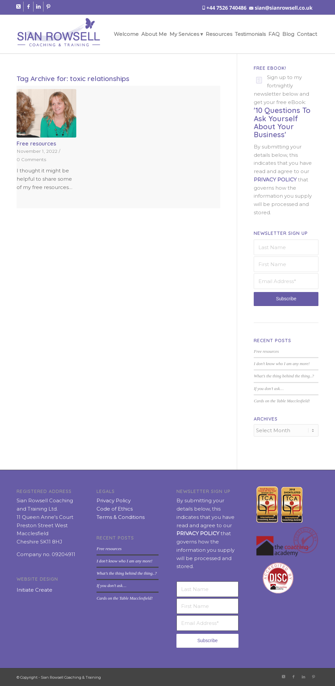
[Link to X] (18, 7)
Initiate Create (34, 589)
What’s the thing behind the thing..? (284, 376)
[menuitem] (126, 34)
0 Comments (31, 159)
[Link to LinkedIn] (38, 7)
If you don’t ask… (269, 388)
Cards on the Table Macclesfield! (282, 401)
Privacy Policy (114, 500)
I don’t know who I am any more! (281, 363)
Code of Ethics (115, 508)
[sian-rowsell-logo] (58, 34)
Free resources (36, 143)
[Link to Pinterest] (48, 7)
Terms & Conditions (121, 516)
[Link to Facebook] (28, 7)
